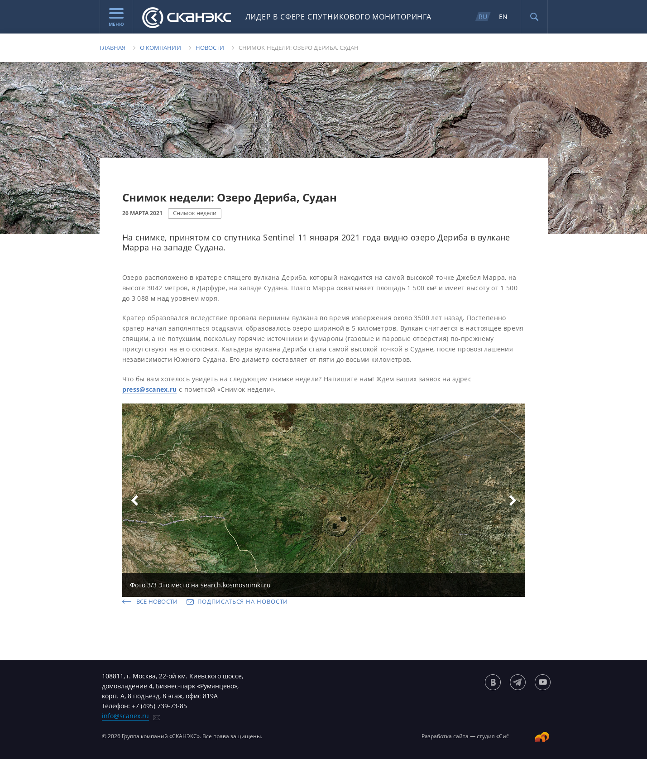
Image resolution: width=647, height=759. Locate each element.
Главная (112, 47)
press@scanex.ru (149, 389)
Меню (116, 17)
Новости (210, 47)
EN (503, 16)
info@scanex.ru (125, 715)
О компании (160, 47)
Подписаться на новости (242, 601)
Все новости (157, 601)
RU (483, 16)
